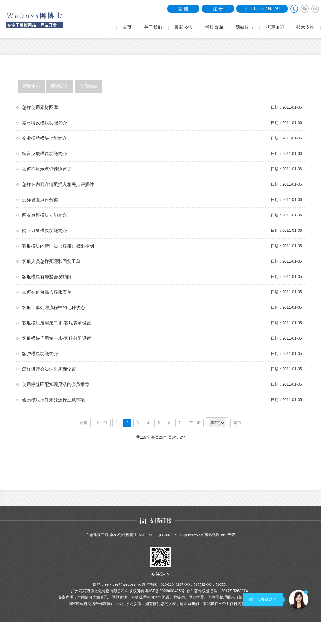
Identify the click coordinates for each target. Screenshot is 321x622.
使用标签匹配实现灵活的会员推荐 (55, 384)
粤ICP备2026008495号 (165, 591)
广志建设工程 (97, 535)
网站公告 (60, 86)
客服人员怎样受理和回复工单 (51, 261)
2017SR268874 (234, 591)
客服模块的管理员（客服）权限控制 (58, 245)
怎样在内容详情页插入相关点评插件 (58, 184)
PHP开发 (228, 535)
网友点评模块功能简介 (44, 215)
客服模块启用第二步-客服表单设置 (56, 322)
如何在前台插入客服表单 (46, 292)
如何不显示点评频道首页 (46, 169)
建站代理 (212, 535)
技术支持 (305, 27)
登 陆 (183, 8)
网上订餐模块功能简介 (44, 230)
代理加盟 (275, 27)
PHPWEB (195, 535)
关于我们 (153, 27)
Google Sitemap (174, 535)
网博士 (131, 535)
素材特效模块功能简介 (44, 122)
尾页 (237, 423)
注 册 (218, 8)
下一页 (195, 423)
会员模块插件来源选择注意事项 (53, 399)
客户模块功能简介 (40, 353)
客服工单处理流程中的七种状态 (53, 307)
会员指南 (88, 86)
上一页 (101, 423)
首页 (127, 27)
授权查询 (214, 27)
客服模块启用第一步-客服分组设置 (56, 338)
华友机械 (117, 535)
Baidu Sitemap (149, 535)
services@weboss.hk (122, 584)
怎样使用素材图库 (40, 107)
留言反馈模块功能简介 (44, 153)
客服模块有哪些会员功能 (46, 276)
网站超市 (244, 27)
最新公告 (184, 27)
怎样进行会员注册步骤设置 (49, 369)
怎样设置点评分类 (40, 199)
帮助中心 (31, 86)
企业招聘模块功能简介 (44, 138)
